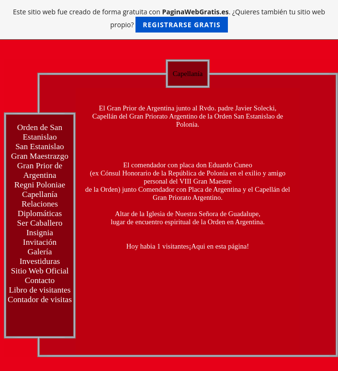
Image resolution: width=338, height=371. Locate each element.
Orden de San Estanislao (39, 132)
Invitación (39, 242)
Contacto (40, 280)
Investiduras (40, 261)
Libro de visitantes (40, 290)
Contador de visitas (40, 299)
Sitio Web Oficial (40, 270)
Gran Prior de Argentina (39, 170)
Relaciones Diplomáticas (40, 208)
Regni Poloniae (39, 184)
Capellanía (39, 194)
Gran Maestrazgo (39, 156)
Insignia (39, 232)
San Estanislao (39, 146)
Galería (40, 251)
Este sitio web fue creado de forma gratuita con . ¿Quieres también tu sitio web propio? (169, 20)
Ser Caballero (40, 223)
